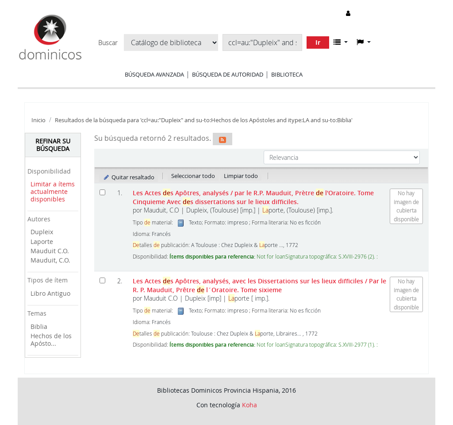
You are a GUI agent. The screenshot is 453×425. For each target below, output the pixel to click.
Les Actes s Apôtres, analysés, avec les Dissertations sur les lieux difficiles (259, 285)
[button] (341, 42)
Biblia (39, 326)
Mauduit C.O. (50, 251)
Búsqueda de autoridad (227, 74)
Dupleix (42, 232)
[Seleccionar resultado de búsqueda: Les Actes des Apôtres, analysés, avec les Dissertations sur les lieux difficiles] (102, 280)
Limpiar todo (241, 176)
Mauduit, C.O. (50, 260)
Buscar (107, 43)
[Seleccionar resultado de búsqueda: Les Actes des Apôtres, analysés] (102, 192)
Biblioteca (287, 74)
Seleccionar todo (193, 176)
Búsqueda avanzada (154, 74)
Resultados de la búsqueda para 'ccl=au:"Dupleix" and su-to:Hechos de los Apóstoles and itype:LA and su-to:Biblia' (204, 120)
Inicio (38, 120)
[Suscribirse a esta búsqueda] (222, 139)
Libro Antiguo (50, 293)
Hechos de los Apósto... (51, 340)
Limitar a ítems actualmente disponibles (53, 191)
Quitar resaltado (128, 177)
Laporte (42, 241)
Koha (249, 405)
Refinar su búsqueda (52, 145)
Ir (317, 42)
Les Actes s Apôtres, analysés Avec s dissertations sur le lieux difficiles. (253, 197)
